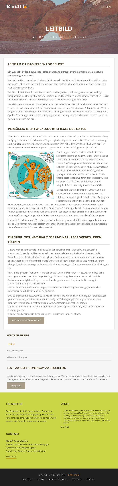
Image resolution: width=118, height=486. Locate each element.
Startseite (28, 479)
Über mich (77, 479)
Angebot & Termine (58, 479)
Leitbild (11, 344)
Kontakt (16, 386)
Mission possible (15, 350)
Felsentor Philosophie (17, 357)
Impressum (73, 475)
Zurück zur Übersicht (26, 320)
